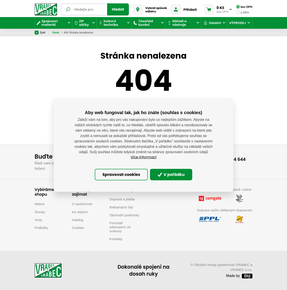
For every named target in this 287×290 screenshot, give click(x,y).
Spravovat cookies (121, 174)
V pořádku (171, 174)
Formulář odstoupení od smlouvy (119, 227)
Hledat (118, 9)
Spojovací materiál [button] (47, 23)
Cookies (78, 228)
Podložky (41, 228)
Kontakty (115, 239)
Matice (39, 204)
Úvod (56, 32)
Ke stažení (80, 212)
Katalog (77, 220)
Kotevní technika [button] (108, 23)
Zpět (40, 33)
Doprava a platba (122, 199)
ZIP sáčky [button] (81, 23)
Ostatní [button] (212, 22)
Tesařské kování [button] (143, 23)
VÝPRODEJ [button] (237, 23)
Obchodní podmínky (124, 215)
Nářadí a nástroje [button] (176, 23)
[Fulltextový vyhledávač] (95, 9)
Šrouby (40, 212)
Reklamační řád (121, 207)
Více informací (143, 157)
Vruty (38, 220)
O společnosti (82, 204)
